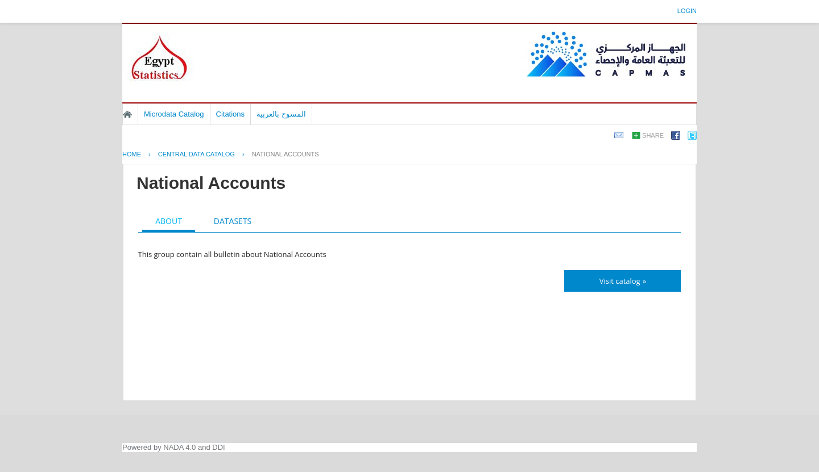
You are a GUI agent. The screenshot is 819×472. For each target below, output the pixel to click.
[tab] (168, 222)
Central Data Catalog (196, 154)
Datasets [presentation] (232, 221)
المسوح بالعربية (281, 114)
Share (653, 135)
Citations (230, 114)
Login (687, 10)
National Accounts (285, 154)
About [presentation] (168, 221)
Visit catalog (619, 281)
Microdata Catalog (174, 114)
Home (127, 114)
